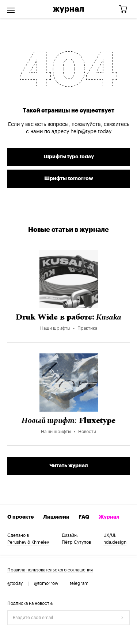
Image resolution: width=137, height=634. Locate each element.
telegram (79, 583)
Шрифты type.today (68, 156)
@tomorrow (46, 583)
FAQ (84, 517)
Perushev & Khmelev (28, 542)
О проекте (20, 517)
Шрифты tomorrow (68, 178)
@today (15, 583)
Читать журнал (68, 465)
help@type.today (91, 131)
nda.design (114, 542)
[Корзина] (126, 9)
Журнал (68, 9)
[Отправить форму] (122, 617)
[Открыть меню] (11, 9)
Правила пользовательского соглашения (50, 570)
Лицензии (56, 517)
